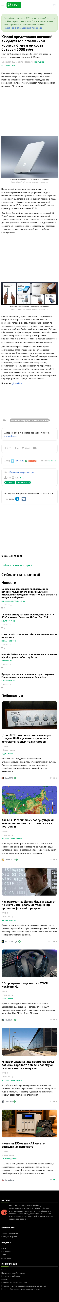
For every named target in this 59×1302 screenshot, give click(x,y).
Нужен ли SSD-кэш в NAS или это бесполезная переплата (23, 1145)
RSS (22, 477)
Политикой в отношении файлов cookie (23, 27)
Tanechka (9, 1101)
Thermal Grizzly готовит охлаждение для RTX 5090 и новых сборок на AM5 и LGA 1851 (27, 616)
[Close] (54, 18)
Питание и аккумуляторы (21, 472)
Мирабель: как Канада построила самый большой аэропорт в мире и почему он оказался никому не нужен (28, 1065)
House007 (9, 1020)
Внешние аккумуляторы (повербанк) (30, 420)
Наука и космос (8, 641)
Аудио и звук (7, 754)
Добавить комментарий (16, 565)
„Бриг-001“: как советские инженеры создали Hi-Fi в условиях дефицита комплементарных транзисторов (26, 738)
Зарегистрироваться (9, 1233)
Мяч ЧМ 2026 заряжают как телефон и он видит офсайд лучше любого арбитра (29, 656)
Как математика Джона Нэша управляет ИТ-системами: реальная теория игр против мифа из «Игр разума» (29, 905)
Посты (4, 1248)
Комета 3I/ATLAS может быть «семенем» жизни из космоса (29, 636)
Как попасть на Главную (11, 1276)
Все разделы (6, 1251)
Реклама (4, 1279)
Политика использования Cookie (15, 1282)
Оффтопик (6, 661)
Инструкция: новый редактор (13, 1273)
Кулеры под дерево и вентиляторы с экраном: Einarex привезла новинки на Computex (28, 676)
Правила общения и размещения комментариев (21, 1289)
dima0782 (9, 778)
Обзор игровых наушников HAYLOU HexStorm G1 (25, 984)
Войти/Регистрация (9, 1236)
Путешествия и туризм (12, 838)
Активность (6, 1258)
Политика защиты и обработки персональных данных (23, 1286)
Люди (3, 1255)
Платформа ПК (8, 621)
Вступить (9, 482)
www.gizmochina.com (40, 182)
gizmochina (17, 383)
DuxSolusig (9, 1180)
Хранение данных (9, 1158)
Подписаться (23, 482)
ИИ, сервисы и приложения (13, 601)
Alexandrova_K (11, 941)
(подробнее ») (11, 436)
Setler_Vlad (10, 859)
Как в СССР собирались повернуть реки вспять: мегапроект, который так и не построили (28, 823)
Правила (5, 1270)
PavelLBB (19, 460)
